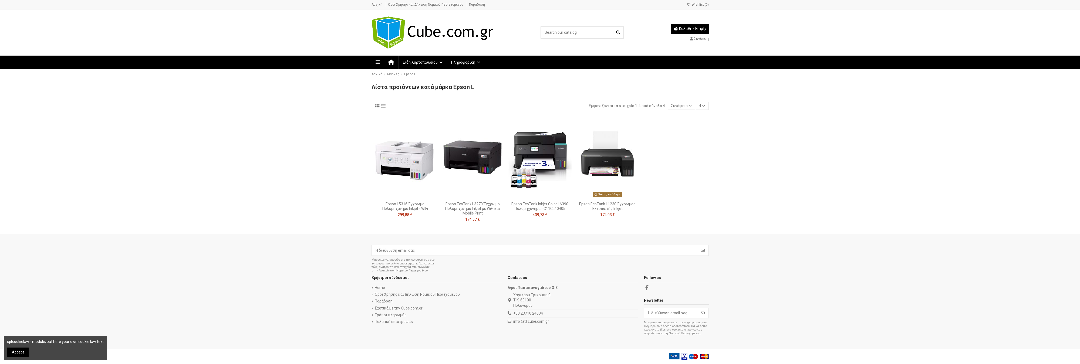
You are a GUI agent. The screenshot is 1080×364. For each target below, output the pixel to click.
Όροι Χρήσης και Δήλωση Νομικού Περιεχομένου (426, 4)
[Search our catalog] (618, 32)
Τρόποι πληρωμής (391, 315)
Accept (18, 352)
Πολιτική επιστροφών (394, 321)
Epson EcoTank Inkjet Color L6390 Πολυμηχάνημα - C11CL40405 (539, 206)
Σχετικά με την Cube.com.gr (399, 308)
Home (380, 287)
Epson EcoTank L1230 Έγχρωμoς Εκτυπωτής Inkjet (607, 206)
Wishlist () (698, 4)
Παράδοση (477, 4)
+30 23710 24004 (528, 313)
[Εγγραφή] (702, 250)
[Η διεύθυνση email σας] (534, 250)
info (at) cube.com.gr (531, 321)
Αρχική (377, 4)
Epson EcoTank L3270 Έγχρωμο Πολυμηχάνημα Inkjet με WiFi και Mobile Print (472, 208)
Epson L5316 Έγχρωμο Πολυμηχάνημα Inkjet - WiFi (405, 206)
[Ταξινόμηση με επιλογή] (681, 106)
